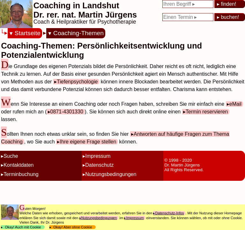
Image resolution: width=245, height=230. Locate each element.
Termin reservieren (207, 111)
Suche (11, 156)
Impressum (97, 156)
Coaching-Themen (78, 33)
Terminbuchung (21, 174)
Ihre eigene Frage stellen (88, 141)
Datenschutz (99, 165)
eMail (235, 104)
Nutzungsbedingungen (110, 174)
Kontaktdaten (18, 165)
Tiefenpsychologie (77, 81)
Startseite (28, 33)
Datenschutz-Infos (169, 213)
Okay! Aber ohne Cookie (72, 227)
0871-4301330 (66, 111)
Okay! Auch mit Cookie (23, 227)
